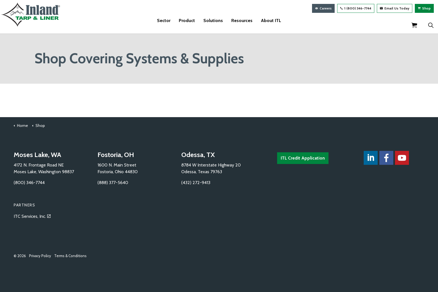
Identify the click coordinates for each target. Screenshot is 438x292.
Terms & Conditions (70, 256)
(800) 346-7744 (29, 182)
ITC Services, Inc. (32, 216)
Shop (424, 8)
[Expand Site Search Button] (431, 25)
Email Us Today (394, 8)
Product (187, 25)
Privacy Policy (40, 256)
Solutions (213, 25)
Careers (323, 8)
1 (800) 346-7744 (355, 8)
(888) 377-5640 (112, 182)
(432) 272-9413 (195, 182)
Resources (242, 25)
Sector (163, 25)
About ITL (271, 25)
